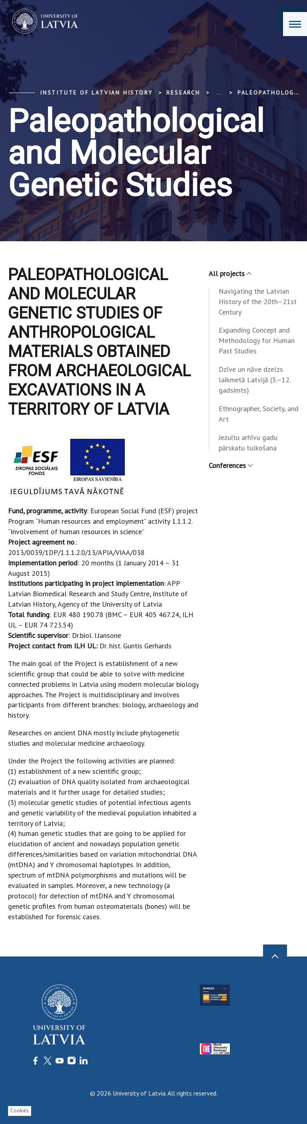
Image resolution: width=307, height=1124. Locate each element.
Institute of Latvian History (96, 92)
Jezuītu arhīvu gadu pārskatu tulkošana (248, 442)
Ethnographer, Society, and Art (259, 414)
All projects (230, 273)
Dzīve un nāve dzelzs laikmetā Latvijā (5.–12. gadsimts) (254, 380)
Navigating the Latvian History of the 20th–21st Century (258, 302)
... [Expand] (219, 92)
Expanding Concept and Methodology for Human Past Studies (257, 340)
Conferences (230, 465)
